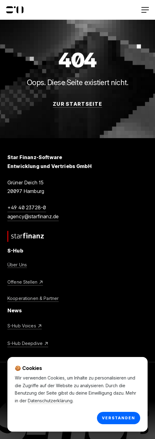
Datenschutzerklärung (50, 400)
